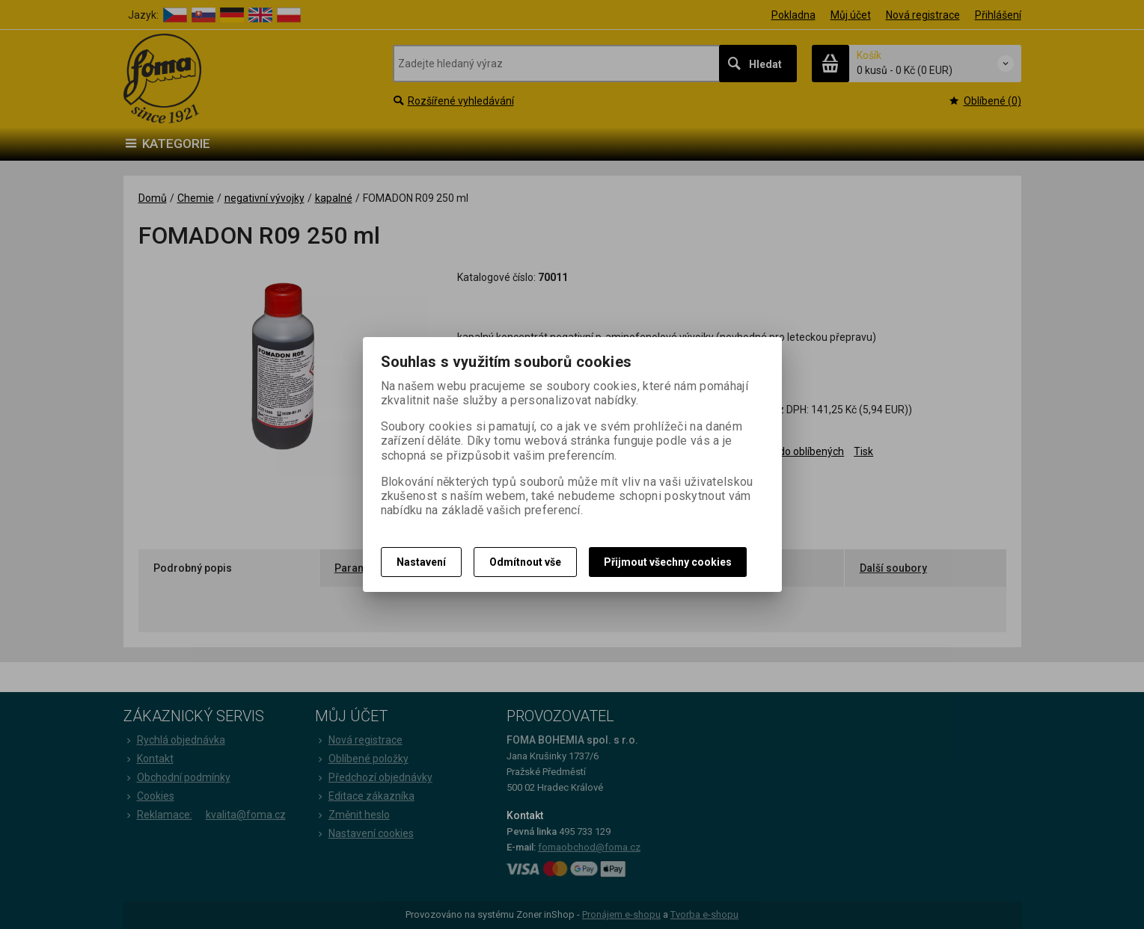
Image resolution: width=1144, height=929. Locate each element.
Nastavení (421, 562)
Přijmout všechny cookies (668, 562)
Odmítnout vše (525, 562)
